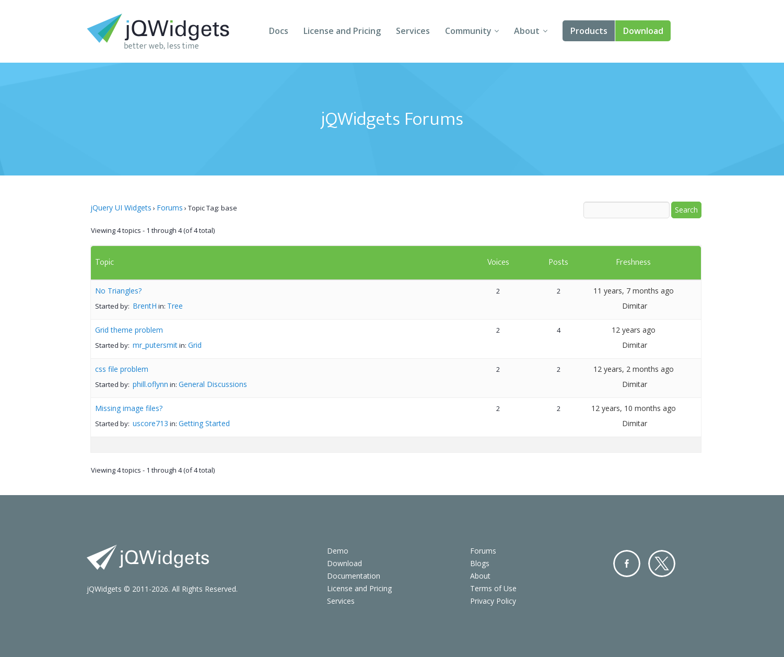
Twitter (661, 563)
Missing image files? (128, 408)
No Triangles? (118, 291)
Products (588, 31)
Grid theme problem (129, 330)
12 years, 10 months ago (633, 408)
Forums (170, 208)
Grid (195, 345)
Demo (337, 551)
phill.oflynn (150, 384)
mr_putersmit (155, 345)
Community (468, 31)
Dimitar (634, 306)
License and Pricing (342, 31)
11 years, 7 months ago (633, 291)
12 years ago (634, 330)
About (527, 31)
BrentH (145, 306)
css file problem (121, 369)
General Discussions (213, 384)
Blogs (479, 563)
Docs (278, 31)
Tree (175, 306)
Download (643, 31)
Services (413, 31)
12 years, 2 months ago (633, 369)
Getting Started (204, 423)
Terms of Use (493, 588)
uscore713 (150, 423)
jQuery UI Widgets (120, 208)
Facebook (626, 563)
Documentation (353, 576)
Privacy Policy (493, 601)
